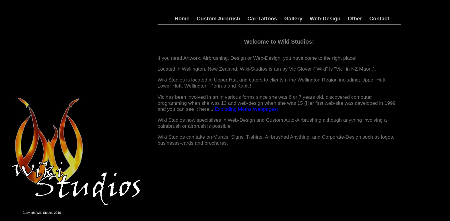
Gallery (293, 18)
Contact (379, 18)
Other (355, 18)
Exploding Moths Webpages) (246, 109)
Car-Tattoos (262, 18)
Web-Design (325, 18)
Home (181, 18)
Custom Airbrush (218, 18)
